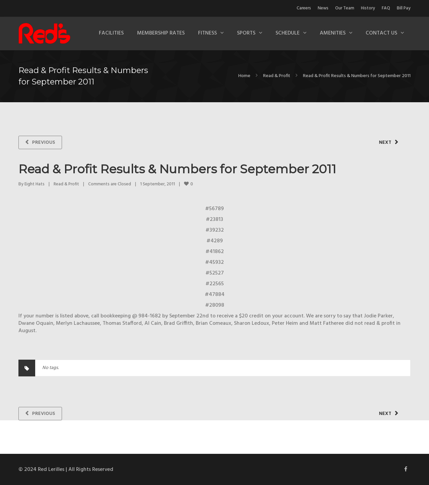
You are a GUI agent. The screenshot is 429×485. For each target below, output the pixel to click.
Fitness (207, 33)
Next (385, 142)
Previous (43, 142)
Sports (246, 33)
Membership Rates (161, 33)
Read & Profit (276, 76)
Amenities (333, 33)
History (368, 8)
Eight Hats (34, 184)
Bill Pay (404, 8)
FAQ (386, 8)
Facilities (111, 33)
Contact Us (381, 33)
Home (244, 76)
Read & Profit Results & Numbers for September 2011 (177, 169)
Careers (304, 8)
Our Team (344, 8)
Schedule (287, 33)
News (323, 8)
